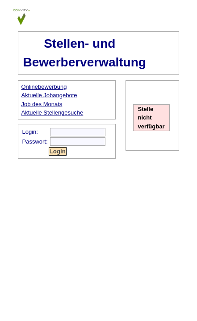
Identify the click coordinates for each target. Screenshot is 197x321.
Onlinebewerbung (44, 86)
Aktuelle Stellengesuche (52, 112)
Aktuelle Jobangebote (49, 95)
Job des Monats (42, 104)
